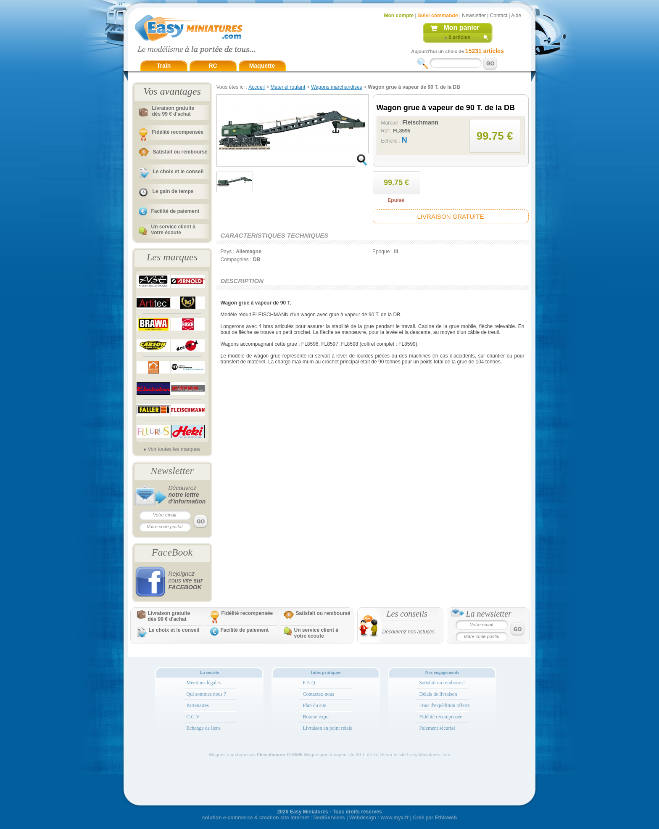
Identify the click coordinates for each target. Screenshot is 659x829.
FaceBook (172, 552)
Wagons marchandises (336, 87)
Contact (498, 16)
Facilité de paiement (175, 211)
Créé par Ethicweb (435, 818)
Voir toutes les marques (174, 449)
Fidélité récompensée (440, 717)
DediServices (329, 818)
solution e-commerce (227, 818)
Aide (516, 16)
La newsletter (488, 613)
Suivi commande (438, 16)
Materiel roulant (288, 87)
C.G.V (193, 717)
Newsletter (474, 16)
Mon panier (462, 27)
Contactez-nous (319, 694)
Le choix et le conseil (178, 172)
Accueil (256, 87)
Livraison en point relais (327, 728)
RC (212, 65)
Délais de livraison (438, 694)
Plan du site (315, 705)
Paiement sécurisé (437, 728)
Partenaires (198, 705)
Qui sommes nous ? (206, 694)
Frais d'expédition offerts (444, 705)
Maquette (262, 65)
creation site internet (284, 818)
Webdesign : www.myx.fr (379, 818)
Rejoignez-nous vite (186, 580)
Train (164, 65)
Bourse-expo (316, 717)
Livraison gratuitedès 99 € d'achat (173, 111)
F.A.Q (309, 683)
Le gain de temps (173, 191)
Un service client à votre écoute (173, 230)
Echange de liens (204, 728)
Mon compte (399, 16)
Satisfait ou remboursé (180, 152)
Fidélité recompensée (178, 132)
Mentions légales (204, 683)
